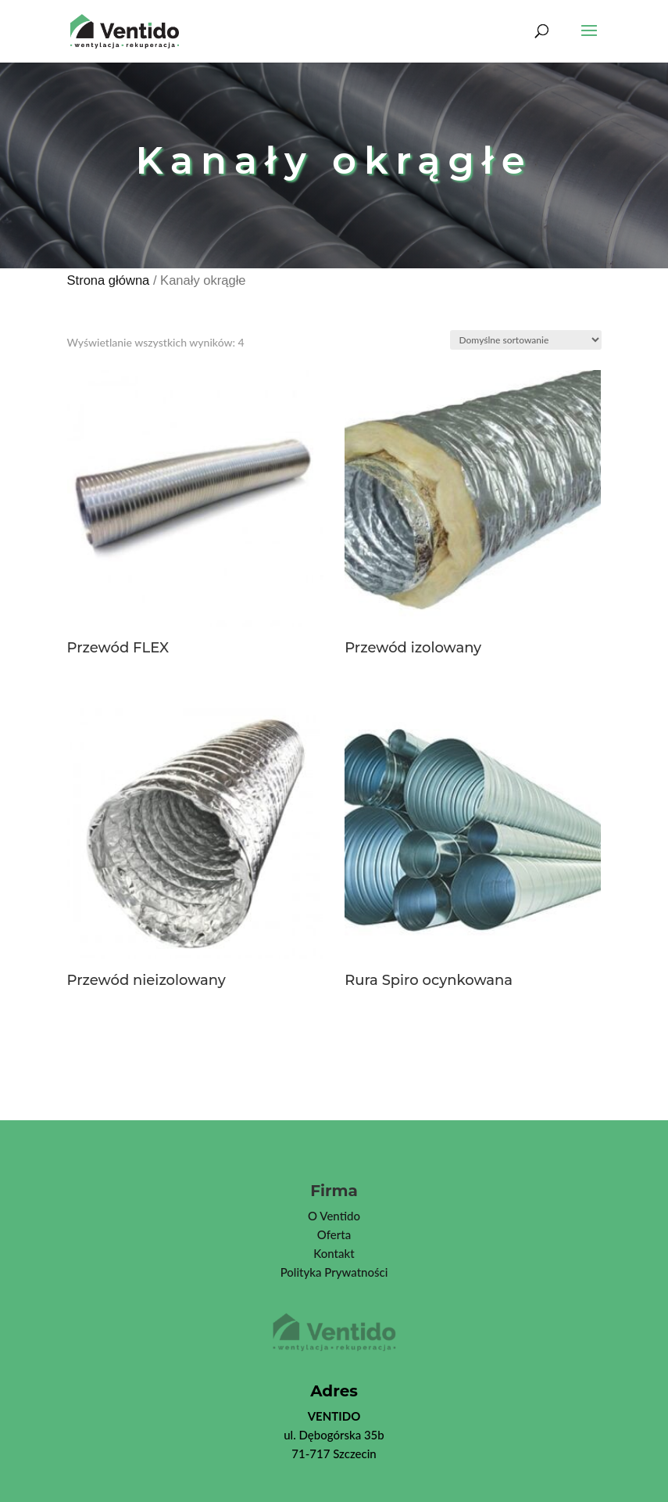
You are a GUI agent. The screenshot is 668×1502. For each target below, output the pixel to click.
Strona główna (108, 280)
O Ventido (334, 1216)
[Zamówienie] (526, 340)
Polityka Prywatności (334, 1272)
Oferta (334, 1234)
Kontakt (333, 1253)
